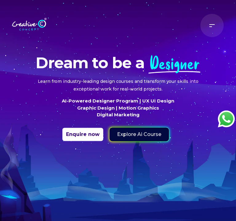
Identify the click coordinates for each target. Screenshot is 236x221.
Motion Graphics (138, 111)
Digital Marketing (118, 118)
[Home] (29, 22)
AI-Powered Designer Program (101, 104)
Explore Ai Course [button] (139, 138)
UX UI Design (157, 104)
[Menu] (212, 25)
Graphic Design (96, 111)
